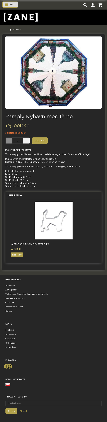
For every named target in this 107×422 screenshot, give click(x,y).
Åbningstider (11, 290)
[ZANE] (20, 17)
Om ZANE (9, 302)
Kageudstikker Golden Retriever (30, 244)
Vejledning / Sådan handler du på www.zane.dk (26, 294)
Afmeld (23, 411)
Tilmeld (11, 411)
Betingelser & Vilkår (14, 307)
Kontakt (8, 311)
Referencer (10, 285)
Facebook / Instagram (15, 298)
